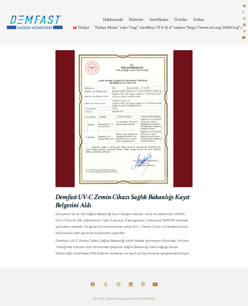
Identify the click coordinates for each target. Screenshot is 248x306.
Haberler (136, 19)
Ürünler (181, 19)
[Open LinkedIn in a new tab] (244, 25)
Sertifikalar (159, 19)
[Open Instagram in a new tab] (244, 18)
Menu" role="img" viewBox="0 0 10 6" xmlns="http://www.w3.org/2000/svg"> (156, 27)
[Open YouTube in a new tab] (243, 37)
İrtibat (198, 19)
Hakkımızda (113, 19)
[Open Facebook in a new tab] (244, 6)
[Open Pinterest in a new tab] (244, 31)
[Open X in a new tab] (243, 12)
